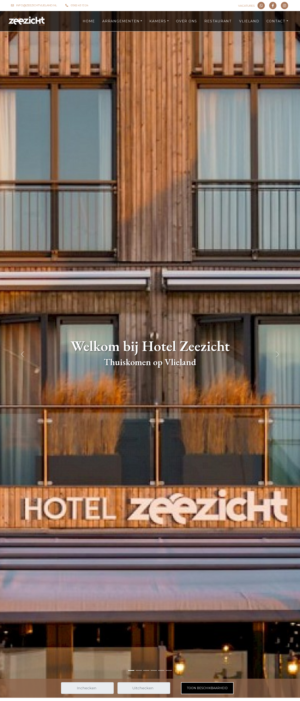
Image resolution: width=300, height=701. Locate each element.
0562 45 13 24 (79, 5)
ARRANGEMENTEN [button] (121, 21)
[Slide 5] (169, 670)
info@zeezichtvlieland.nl (36, 5)
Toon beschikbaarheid (207, 688)
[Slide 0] (131, 670)
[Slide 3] (154, 670)
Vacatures (246, 5)
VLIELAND (249, 21)
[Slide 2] (146, 670)
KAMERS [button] (157, 21)
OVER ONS (186, 21)
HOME (89, 21)
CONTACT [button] (275, 21)
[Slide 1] (139, 670)
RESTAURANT (218, 21)
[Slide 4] (161, 670)
